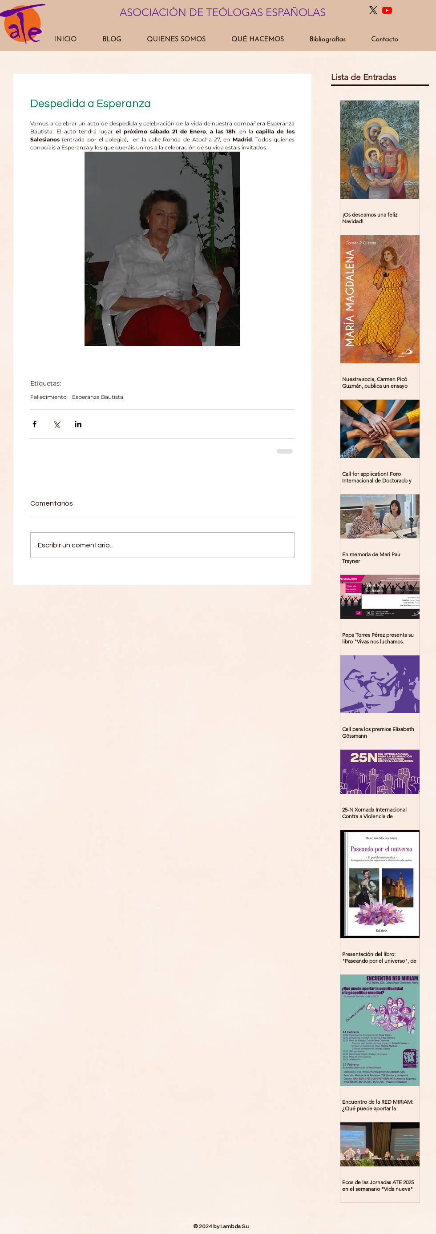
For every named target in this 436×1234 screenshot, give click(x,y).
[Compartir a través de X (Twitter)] (56, 424)
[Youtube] (387, 10)
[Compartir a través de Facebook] (34, 424)
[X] (373, 10)
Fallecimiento (48, 397)
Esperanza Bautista (97, 397)
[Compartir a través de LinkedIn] (78, 424)
